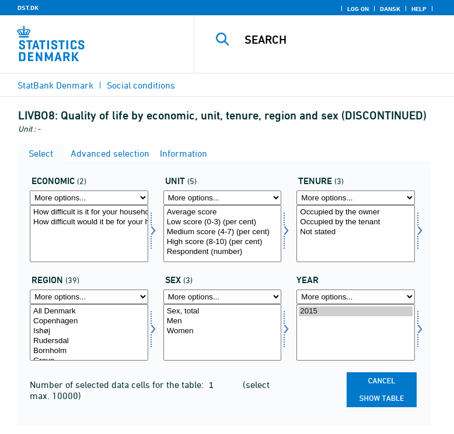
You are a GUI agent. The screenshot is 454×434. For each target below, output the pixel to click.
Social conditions (141, 85)
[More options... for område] (89, 297)
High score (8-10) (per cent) (223, 242)
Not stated (356, 232)
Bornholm (89, 351)
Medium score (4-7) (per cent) (223, 232)
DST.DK (28, 7)
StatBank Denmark (55, 85)
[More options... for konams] (222, 297)
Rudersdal (89, 341)
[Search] (342, 39)
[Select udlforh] (355, 233)
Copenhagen (89, 321)
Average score (223, 212)
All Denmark (89, 311)
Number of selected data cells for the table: (118, 384)
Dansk (390, 9)
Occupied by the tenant (356, 222)
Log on (358, 9)
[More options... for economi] (89, 197)
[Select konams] (222, 332)
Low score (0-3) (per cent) (223, 222)
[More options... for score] (222, 197)
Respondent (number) (223, 252)
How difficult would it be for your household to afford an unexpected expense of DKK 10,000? (89, 222)
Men (223, 321)
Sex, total (223, 311)
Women (223, 331)
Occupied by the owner (356, 212)
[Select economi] (89, 233)
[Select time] (355, 332)
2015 (356, 311)
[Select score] (222, 233)
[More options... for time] (355, 297)
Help (419, 9)
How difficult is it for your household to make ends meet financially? (89, 212)
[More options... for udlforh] (355, 197)
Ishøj (89, 331)
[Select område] (89, 332)
